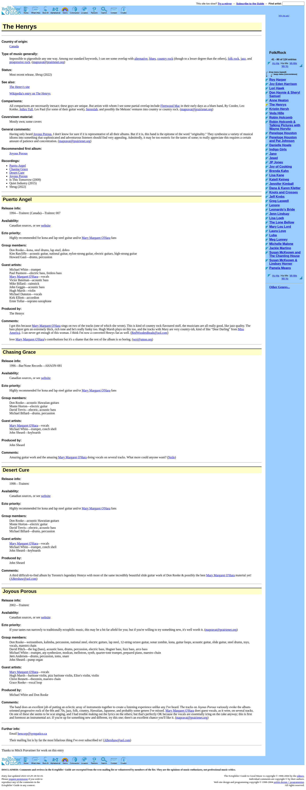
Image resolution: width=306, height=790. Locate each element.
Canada (14, 46)
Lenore (274, 205)
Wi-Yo (285, 66)
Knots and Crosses (283, 192)
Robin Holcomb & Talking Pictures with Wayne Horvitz (284, 125)
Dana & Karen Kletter (285, 188)
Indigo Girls (278, 149)
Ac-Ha (275, 63)
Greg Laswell (279, 201)
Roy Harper (277, 79)
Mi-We (293, 63)
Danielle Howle (280, 145)
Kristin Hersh (279, 109)
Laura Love (277, 231)
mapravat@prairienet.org (48, 62)
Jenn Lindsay (279, 213)
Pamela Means (280, 268)
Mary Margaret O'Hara (96, 237)
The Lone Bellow (281, 222)
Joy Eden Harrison (283, 84)
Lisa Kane (276, 175)
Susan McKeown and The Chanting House (285, 254)
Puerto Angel (17, 165)
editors (300, 775)
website (46, 225)
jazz (243, 58)
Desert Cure (16, 172)
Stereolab (92, 109)
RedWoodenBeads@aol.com (149, 332)
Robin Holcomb (280, 117)
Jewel (273, 158)
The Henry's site (19, 87)
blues (152, 58)
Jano (273, 153)
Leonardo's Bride (282, 209)
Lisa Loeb (276, 218)
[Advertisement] (284, 32)
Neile (171, 457)
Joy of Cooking (280, 166)
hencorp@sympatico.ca (32, 733)
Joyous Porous (42, 134)
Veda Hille (276, 113)
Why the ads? (284, 16)
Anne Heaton (279, 100)
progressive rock (19, 62)
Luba (273, 235)
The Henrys (277, 104)
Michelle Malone (281, 243)
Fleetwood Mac (170, 105)
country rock (165, 58)
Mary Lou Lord (280, 226)
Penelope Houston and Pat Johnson (283, 139)
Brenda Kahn (279, 171)
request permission (18, 779)
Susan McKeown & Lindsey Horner (283, 262)
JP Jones (276, 162)
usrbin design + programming (289, 782)
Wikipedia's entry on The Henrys (30, 93)
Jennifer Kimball (281, 183)
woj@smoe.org (142, 339)
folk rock (233, 58)
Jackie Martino (280, 248)
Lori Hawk (276, 88)
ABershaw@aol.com (23, 578)
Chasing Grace (18, 169)
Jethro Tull (26, 109)
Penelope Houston (283, 133)
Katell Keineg (279, 179)
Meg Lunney (278, 239)
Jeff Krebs (277, 196)
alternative (141, 58)
